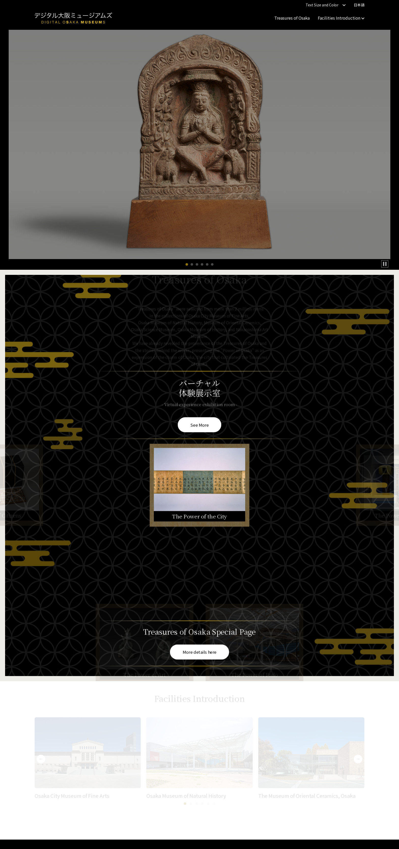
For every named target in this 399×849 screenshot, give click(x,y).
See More (199, 424)
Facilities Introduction (341, 18)
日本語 (359, 4)
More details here (199, 652)
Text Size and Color (326, 4)
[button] (187, 264)
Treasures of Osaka (292, 18)
